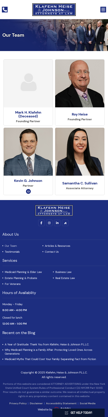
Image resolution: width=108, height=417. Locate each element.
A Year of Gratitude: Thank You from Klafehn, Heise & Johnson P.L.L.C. (47, 344)
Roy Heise (80, 114)
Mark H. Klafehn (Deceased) (28, 114)
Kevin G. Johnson (28, 180)
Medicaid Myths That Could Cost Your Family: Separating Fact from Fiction (50, 359)
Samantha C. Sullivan (79, 183)
